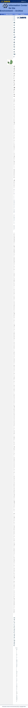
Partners (22, 14)
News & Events (9, 14)
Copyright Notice (23, 706)
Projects (17, 14)
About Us (23, 1)
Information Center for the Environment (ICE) (10, 706)
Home (2, 14)
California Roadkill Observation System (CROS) (16, 674)
